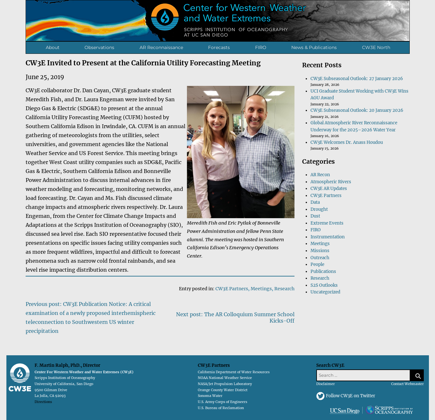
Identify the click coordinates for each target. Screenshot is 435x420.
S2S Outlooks (324, 285)
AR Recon (320, 174)
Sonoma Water (210, 396)
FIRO (260, 47)
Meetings (261, 289)
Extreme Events (326, 223)
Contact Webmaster (407, 384)
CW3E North (376, 47)
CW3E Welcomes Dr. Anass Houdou (346, 142)
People (317, 264)
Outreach (319, 257)
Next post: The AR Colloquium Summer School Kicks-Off (235, 317)
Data (315, 202)
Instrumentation (327, 237)
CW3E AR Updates (328, 188)
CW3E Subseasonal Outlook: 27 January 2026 (356, 78)
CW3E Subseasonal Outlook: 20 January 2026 (356, 110)
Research (284, 289)
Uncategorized (325, 292)
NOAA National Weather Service (225, 378)
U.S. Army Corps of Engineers (222, 402)
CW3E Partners (231, 289)
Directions (43, 402)
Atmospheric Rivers (330, 182)
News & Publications (314, 47)
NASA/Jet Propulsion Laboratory (225, 384)
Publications (323, 271)
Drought (319, 209)
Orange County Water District (222, 390)
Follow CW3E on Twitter (350, 396)
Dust (315, 216)
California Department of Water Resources (234, 372)
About (53, 47)
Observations (99, 47)
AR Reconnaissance (161, 47)
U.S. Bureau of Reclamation (221, 408)
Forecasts (219, 47)
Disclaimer (325, 384)
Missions (319, 250)
